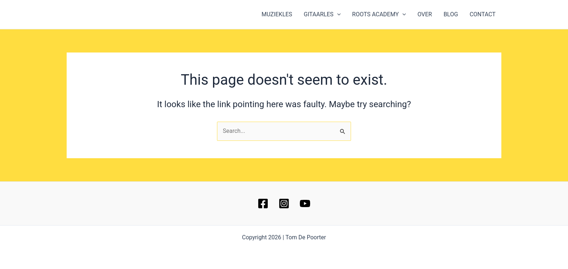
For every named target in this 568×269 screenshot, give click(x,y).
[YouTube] (305, 203)
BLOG (450, 14)
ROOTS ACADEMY (379, 14)
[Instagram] (284, 203)
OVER (424, 14)
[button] (337, 14)
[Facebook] (263, 203)
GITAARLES (322, 14)
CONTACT (482, 14)
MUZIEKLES (277, 14)
